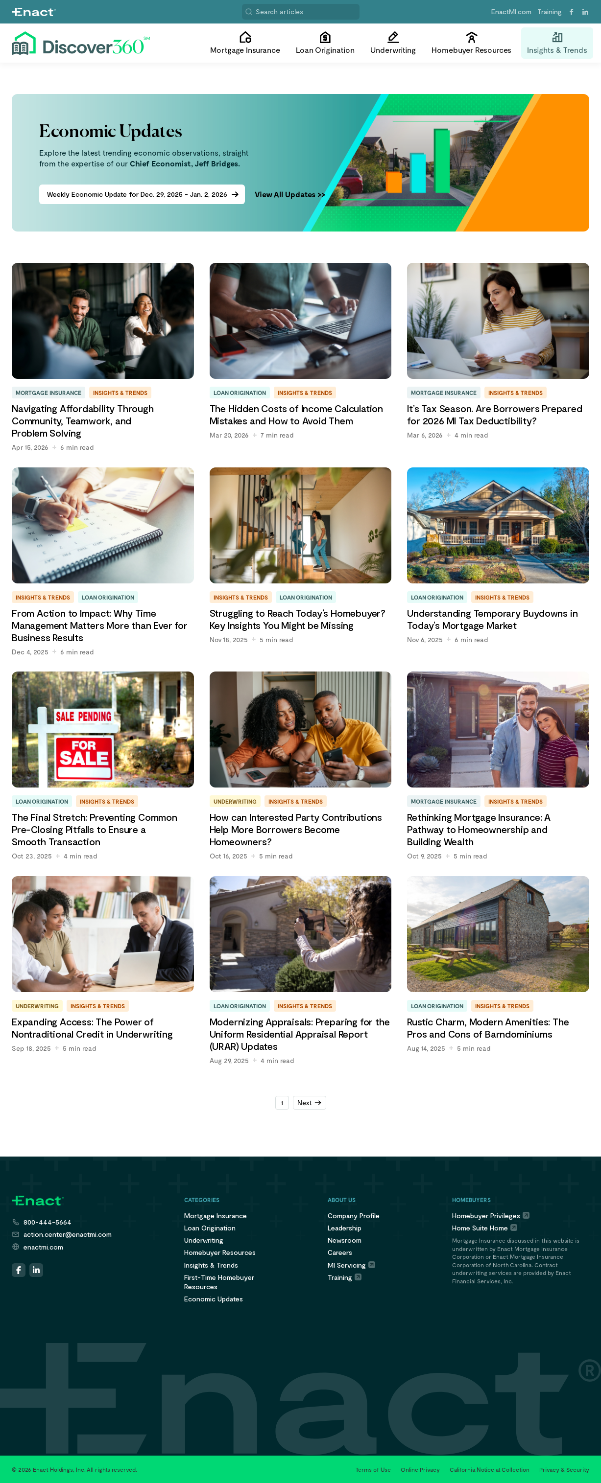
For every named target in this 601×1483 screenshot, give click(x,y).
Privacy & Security (564, 1469)
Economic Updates (213, 1299)
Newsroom (344, 1240)
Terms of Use (373, 1469)
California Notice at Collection (489, 1469)
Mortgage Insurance (215, 1215)
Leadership (344, 1228)
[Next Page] (309, 1103)
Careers (340, 1252)
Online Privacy (420, 1469)
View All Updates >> (290, 194)
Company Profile (354, 1215)
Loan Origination (210, 1228)
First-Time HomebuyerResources (219, 1282)
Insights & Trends (211, 1265)
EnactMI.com (511, 11)
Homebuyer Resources (220, 1252)
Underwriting (203, 1240)
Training (549, 11)
